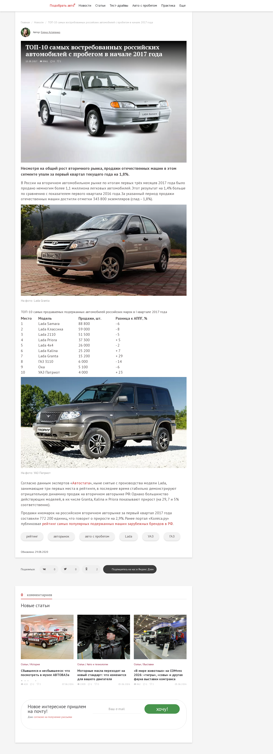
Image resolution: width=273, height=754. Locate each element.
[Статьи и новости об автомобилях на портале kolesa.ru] (31, 5)
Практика (168, 5)
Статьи (100, 5)
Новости (84, 5)
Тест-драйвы (119, 5)
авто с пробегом (97, 536)
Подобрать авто (62, 5)
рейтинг (32, 536)
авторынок (61, 536)
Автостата (81, 483)
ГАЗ (172, 536)
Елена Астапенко (50, 32)
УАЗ (151, 536)
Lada (128, 536)
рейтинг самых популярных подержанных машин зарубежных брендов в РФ (107, 523)
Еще (183, 5)
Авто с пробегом (144, 5)
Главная (25, 22)
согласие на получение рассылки (53, 717)
